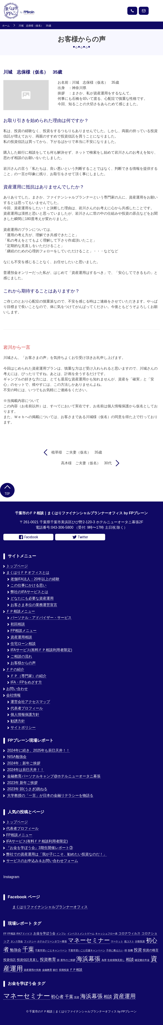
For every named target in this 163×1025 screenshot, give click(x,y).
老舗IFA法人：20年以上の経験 (35, 579)
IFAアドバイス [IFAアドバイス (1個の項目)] (24, 933)
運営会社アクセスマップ (30, 702)
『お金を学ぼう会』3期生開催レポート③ (39, 848)
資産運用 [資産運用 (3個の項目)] (124, 996)
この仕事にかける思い (28, 585)
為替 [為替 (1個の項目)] (104, 960)
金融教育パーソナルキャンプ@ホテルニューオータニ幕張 (53, 776)
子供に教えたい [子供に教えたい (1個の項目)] (114, 950)
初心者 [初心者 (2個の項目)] (57, 996)
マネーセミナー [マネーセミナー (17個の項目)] (89, 940)
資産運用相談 (21, 637)
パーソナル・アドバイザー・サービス (41, 617)
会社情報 (13, 695)
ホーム (6, 25)
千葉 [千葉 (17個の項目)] (28, 949)
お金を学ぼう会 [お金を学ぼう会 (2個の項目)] (44, 933)
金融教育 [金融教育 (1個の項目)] (47, 969)
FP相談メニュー (24, 630)
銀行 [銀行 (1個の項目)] (55, 969)
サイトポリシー (23, 727)
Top (7, 489)
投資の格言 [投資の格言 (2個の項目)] (151, 950)
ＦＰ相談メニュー (20, 611)
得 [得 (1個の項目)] (125, 950)
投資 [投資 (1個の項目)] (76, 997)
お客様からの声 (23, 663)
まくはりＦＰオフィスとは (27, 572)
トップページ (17, 566)
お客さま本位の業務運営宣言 (34, 605)
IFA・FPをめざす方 (26, 682)
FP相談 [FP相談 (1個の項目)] (11, 933)
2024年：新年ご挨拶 (23, 763)
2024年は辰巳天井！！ (25, 770)
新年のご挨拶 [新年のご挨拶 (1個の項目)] (68, 960)
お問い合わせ (17, 689)
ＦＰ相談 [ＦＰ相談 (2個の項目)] (76, 969)
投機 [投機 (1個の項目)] (130, 950)
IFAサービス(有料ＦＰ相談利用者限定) (41, 650)
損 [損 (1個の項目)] (58, 960)
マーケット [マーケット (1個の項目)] (117, 941)
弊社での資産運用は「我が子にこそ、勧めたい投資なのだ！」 (56, 854)
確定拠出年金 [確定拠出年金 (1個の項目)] (142, 960)
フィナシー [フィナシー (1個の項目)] (30, 941)
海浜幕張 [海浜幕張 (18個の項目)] (88, 958)
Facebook (28, 537)
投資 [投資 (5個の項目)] (138, 949)
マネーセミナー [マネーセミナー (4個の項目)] (26, 995)
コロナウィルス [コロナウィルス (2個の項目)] (129, 933)
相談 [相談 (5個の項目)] (130, 959)
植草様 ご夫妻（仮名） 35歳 (76, 452)
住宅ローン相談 (23, 644)
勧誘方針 (18, 721)
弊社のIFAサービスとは (29, 592)
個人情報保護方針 (25, 714)
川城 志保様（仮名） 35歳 (35, 25)
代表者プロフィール (27, 708)
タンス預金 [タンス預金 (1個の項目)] (17, 941)
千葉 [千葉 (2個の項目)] (69, 996)
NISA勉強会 (16, 757)
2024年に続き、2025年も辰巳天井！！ (38, 750)
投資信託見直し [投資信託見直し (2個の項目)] (28, 960)
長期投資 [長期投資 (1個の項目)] (64, 969)
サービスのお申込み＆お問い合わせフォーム (42, 861)
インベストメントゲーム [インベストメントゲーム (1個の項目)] (80, 933)
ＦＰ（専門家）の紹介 (28, 676)
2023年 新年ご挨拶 (22, 783)
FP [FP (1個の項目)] (5, 933)
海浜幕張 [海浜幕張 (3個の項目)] (91, 996)
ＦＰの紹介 (15, 669)
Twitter (80, 537)
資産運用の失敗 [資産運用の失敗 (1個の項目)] (32, 969)
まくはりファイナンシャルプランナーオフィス (50, 907)
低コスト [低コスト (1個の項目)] (129, 941)
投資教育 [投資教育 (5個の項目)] (48, 959)
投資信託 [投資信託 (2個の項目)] (9, 960)
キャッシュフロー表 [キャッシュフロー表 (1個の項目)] (106, 933)
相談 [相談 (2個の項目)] (108, 996)
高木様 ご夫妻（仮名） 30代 (86, 463)
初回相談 (18, 624)
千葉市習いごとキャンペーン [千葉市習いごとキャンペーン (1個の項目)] (51, 950)
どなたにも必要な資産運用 (32, 598)
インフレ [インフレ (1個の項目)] (61, 933)
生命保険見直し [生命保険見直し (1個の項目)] (116, 960)
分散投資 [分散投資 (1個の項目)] (140, 941)
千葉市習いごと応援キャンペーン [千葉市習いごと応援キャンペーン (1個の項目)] (86, 950)
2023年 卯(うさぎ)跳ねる (27, 789)
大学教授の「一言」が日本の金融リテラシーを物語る (50, 795)
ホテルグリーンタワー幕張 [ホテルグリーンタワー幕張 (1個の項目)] (52, 941)
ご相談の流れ (21, 656)
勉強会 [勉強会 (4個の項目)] (15, 950)
